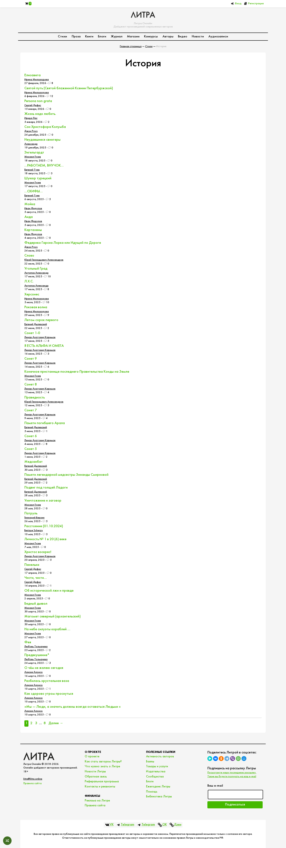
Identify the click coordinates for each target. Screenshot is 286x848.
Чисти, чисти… (35, 578)
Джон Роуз (31, 131)
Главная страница (131, 46)
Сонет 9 (30, 358)
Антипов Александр (36, 273)
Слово (29, 255)
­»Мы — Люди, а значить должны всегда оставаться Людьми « (72, 707)
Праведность (34, 397)
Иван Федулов (33, 208)
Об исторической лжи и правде (49, 590)
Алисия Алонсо (33, 672)
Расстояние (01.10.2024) (43, 526)
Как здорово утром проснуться (48, 694)
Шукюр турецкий (37, 178)
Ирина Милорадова (36, 79)
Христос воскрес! (37, 552)
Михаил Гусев (32, 157)
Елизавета (32, 75)
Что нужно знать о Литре (102, 766)
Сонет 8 (30, 384)
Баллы (150, 761)
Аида (28, 217)
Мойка (29, 204)
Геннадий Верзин (34, 517)
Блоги (102, 36)
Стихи (62, 36)
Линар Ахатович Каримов (39, 337)
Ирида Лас (30, 118)
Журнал (116, 36)
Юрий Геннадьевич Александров (43, 260)
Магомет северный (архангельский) (52, 616)
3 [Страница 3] (36, 723)
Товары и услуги (157, 766)
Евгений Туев (32, 170)
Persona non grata (38, 101)
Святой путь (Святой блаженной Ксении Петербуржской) (68, 88)
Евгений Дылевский (35, 324)
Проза (76, 36)
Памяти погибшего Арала (44, 423)
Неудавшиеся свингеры (42, 140)
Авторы (167, 36)
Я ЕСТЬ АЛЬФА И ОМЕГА (44, 346)
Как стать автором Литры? (103, 761)
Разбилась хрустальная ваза (46, 681)
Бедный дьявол (35, 603)
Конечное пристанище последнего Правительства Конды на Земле (76, 371)
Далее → (56, 723)
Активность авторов (160, 756)
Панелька (31, 565)
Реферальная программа (102, 781)
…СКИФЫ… (33, 191)
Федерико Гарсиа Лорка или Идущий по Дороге (62, 243)
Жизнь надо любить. (40, 114)
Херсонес (31, 294)
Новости (198, 36)
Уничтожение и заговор (42, 500)
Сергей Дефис (32, 105)
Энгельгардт (34, 152)
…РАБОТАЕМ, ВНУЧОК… (44, 165)
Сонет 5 (30, 449)
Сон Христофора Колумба (45, 127)
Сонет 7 (30, 410)
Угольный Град (35, 268)
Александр (31, 144)
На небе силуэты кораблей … (47, 629)
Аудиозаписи (218, 36)
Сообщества (155, 776)
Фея (27, 642)
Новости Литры (95, 771)
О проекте (92, 756)
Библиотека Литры (159, 796)
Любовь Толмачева (36, 646)
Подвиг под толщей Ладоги (46, 487)
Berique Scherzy (33, 530)
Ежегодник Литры (158, 786)
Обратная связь (96, 776)
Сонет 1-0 (32, 333)
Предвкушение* (36, 655)
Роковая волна (35, 307)
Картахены (33, 230)
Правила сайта (32, 783)
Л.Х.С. (29, 281)
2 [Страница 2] (31, 723)
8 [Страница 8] (45, 723)
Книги (89, 36)
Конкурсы (151, 36)
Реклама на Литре (97, 800)
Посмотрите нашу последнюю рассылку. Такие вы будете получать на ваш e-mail (231, 774)
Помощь (151, 791)
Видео (182, 36)
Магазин (133, 36)
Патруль (30, 513)
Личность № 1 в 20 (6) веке (45, 539)
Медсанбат (33, 462)
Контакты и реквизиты (100, 786)
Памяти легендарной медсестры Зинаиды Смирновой (66, 475)
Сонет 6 (30, 436)
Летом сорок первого (41, 320)
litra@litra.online (32, 779)
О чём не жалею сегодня (43, 668)
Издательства (155, 771)
